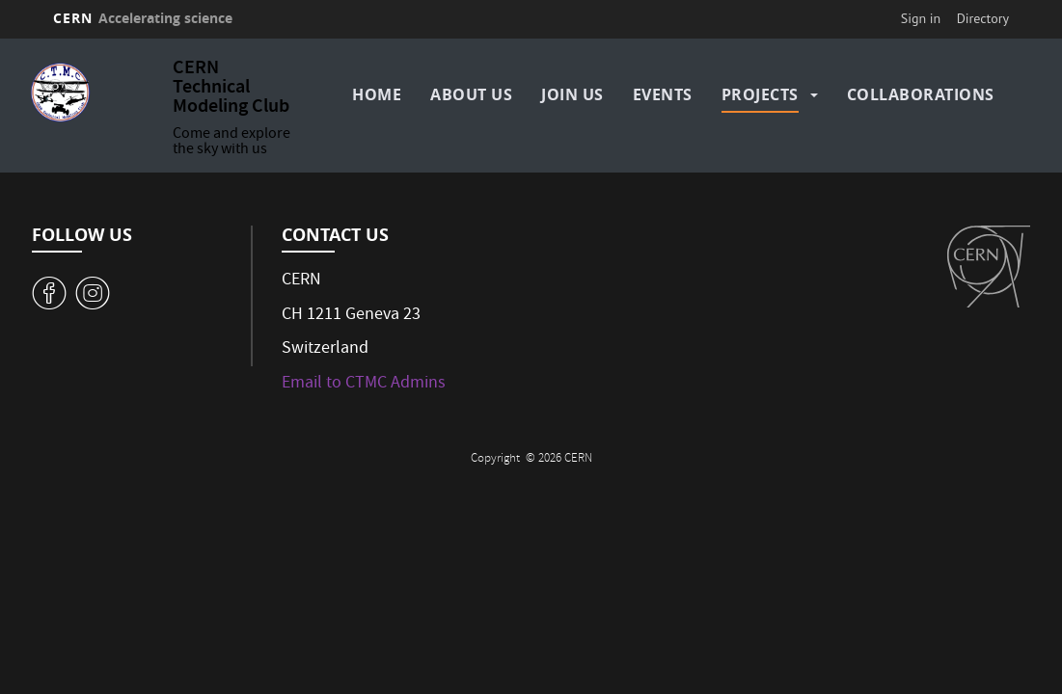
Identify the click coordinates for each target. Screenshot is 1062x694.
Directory (983, 18)
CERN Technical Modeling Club (231, 88)
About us (471, 94)
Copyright (497, 459)
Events (663, 94)
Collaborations (920, 94)
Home (376, 94)
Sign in (921, 18)
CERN (142, 18)
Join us (572, 94)
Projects (760, 94)
